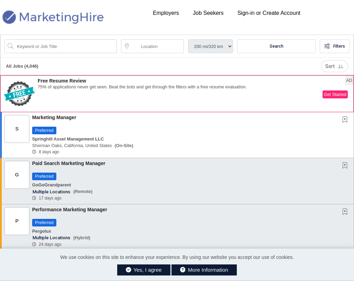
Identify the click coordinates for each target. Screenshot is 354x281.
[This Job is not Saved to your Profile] (346, 120)
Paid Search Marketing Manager (68, 163)
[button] (177, 93)
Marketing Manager (54, 117)
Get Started (335, 94)
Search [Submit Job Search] (276, 46)
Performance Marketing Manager (69, 209)
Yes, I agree (144, 270)
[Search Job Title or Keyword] (65, 46)
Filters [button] (334, 46)
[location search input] (157, 46)
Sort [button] (334, 66)
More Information (204, 270)
